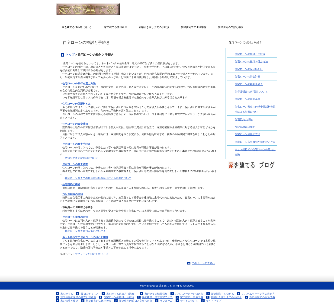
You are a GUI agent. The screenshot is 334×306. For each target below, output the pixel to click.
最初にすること (90, 293)
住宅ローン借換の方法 (75, 217)
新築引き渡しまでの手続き (226, 297)
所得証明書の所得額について (81, 157)
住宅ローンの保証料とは (76, 103)
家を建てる (102, 9)
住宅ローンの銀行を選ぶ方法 (79, 83)
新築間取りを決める (222, 293)
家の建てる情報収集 (156, 293)
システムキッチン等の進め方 (258, 293)
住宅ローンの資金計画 (75, 123)
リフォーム (166, 300)
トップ (70, 54)
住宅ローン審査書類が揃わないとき (85, 231)
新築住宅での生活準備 (262, 297)
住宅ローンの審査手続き (76, 144)
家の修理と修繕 (69, 300)
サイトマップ (213, 300)
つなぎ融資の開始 (72, 194)
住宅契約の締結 (71, 184)
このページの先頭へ (203, 263)
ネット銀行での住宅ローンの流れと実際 (85, 237)
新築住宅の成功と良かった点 (135, 300)
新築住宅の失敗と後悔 (98, 300)
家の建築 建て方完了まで (157, 297)
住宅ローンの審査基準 (75, 164)
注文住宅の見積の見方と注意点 (78, 297)
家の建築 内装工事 (191, 297)
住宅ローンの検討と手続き (250, 54)
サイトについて (189, 300)
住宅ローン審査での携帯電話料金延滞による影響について (98, 178)
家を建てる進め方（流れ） (121, 293)
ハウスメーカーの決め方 (189, 293)
